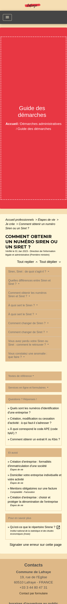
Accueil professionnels (20, 219)
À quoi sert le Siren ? (22, 305)
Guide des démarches (34, 129)
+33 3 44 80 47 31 (33, 587)
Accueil (12, 124)
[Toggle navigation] (7, 17)
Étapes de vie (47, 219)
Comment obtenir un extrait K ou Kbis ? (35, 439)
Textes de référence (20, 375)
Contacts (33, 565)
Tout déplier (50, 262)
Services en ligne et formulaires (27, 387)
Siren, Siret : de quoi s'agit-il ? (27, 271)
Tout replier (28, 262)
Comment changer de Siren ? (27, 323)
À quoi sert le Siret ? (21, 314)
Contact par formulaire (33, 593)
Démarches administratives (40, 124)
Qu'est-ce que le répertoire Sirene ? (35, 527)
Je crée (10, 224)
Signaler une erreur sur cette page (36, 544)
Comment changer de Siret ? (27, 332)
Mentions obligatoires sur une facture (33, 488)
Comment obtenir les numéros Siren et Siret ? (27, 294)
